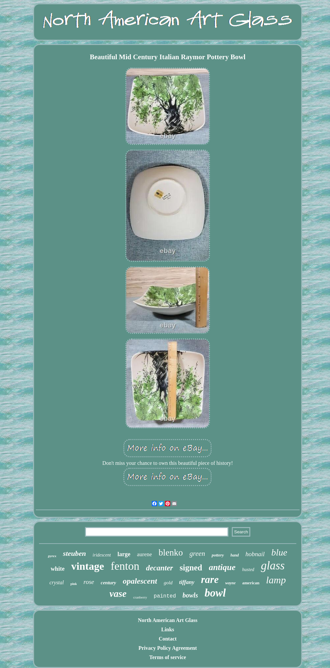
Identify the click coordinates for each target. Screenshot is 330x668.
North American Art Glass (167, 620)
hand (234, 555)
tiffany (186, 582)
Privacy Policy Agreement (168, 648)
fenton (125, 566)
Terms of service (167, 657)
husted (248, 569)
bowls (190, 595)
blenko (171, 552)
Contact (168, 639)
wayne (230, 583)
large (123, 554)
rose (88, 581)
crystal (56, 582)
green (197, 553)
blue (279, 552)
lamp (276, 579)
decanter (159, 568)
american (251, 582)
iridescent (102, 555)
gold (168, 582)
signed (191, 567)
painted (165, 596)
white (57, 568)
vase (118, 593)
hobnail (255, 554)
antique (222, 567)
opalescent (140, 581)
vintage (87, 566)
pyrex (52, 556)
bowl (215, 593)
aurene (144, 554)
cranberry (140, 597)
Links (167, 629)
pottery (218, 555)
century (108, 582)
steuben (74, 553)
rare (210, 579)
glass (273, 565)
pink (73, 584)
